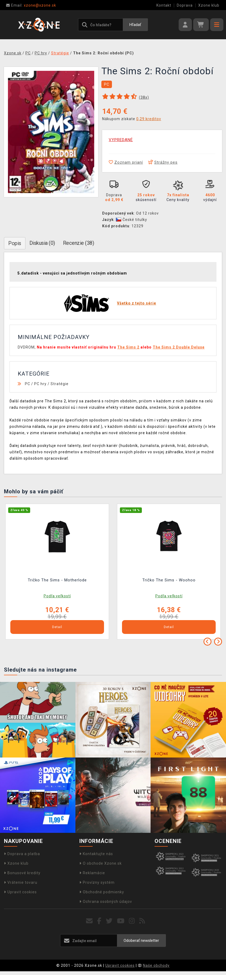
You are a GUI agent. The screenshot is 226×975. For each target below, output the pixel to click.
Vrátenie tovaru (20, 882)
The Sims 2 (128, 347)
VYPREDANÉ (121, 139)
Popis (14, 243)
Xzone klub (208, 5)
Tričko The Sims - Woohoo (169, 580)
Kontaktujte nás (96, 854)
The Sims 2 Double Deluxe (179, 347)
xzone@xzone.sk (31, 5)
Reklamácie (92, 873)
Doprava (185, 5)
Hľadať (135, 24)
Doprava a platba (22, 854)
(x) (144, 97)
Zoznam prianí (126, 162)
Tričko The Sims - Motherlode (57, 580)
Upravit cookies (20, 892)
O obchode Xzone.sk (100, 863)
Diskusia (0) (42, 243)
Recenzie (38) (78, 243)
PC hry (40, 384)
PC (27, 384)
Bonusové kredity (22, 873)
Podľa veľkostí (57, 596)
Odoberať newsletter (141, 940)
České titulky (131, 219)
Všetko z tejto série (136, 303)
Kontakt (163, 5)
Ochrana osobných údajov (105, 901)
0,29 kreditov (148, 119)
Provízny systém (97, 882)
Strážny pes (163, 162)
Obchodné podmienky (101, 892)
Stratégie (60, 384)
